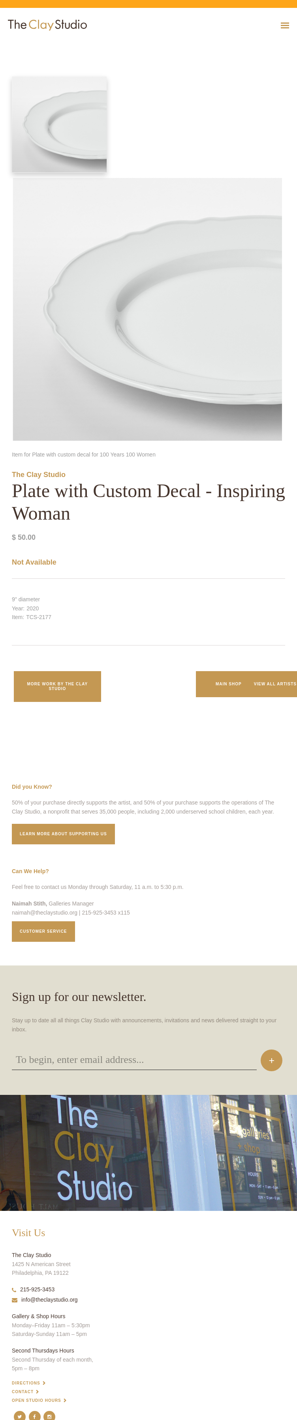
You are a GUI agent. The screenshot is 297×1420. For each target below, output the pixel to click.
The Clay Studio (39, 475)
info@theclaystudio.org (45, 1300)
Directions (26, 1383)
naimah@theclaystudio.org (44, 912)
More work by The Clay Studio (57, 686)
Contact (23, 1392)
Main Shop (229, 684)
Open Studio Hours (36, 1400)
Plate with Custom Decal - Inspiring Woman (35, 45)
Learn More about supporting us (63, 834)
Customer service (43, 931)
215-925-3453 (33, 1289)
